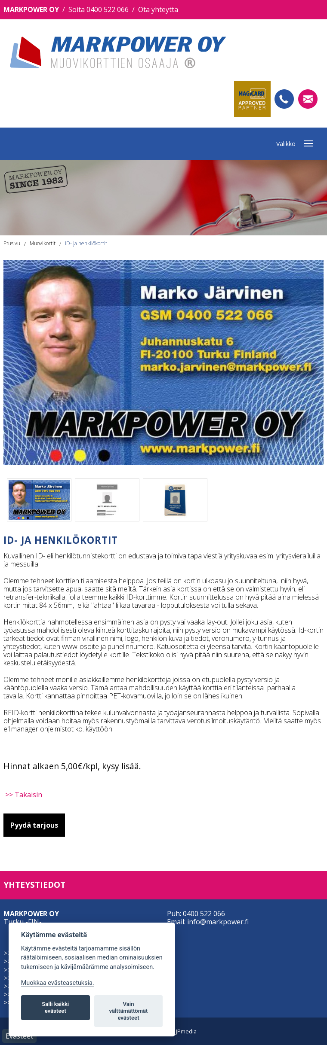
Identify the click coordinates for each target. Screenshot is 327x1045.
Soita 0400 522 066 (98, 9)
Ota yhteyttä (158, 9)
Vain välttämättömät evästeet (128, 1011)
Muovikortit (43, 243)
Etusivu (11, 243)
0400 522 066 (204, 913)
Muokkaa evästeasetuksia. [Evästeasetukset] (57, 983)
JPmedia (186, 1031)
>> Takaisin (23, 794)
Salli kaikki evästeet (55, 1007)
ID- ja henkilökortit (86, 243)
